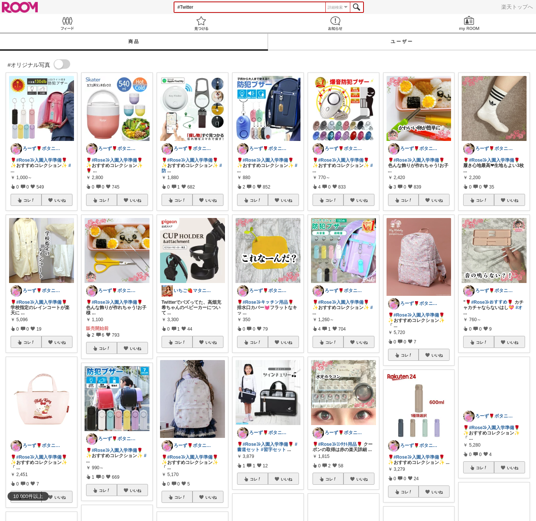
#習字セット (273, 449)
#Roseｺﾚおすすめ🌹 (492, 302)
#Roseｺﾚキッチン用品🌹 (268, 302)
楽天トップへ (517, 7)
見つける (201, 23)
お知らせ (335, 23)
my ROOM (469, 23)
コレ (29, 200)
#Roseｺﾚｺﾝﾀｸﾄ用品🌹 (340, 444)
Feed (67, 23)
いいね (60, 200)
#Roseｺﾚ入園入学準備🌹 (41, 160)
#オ (519, 307)
